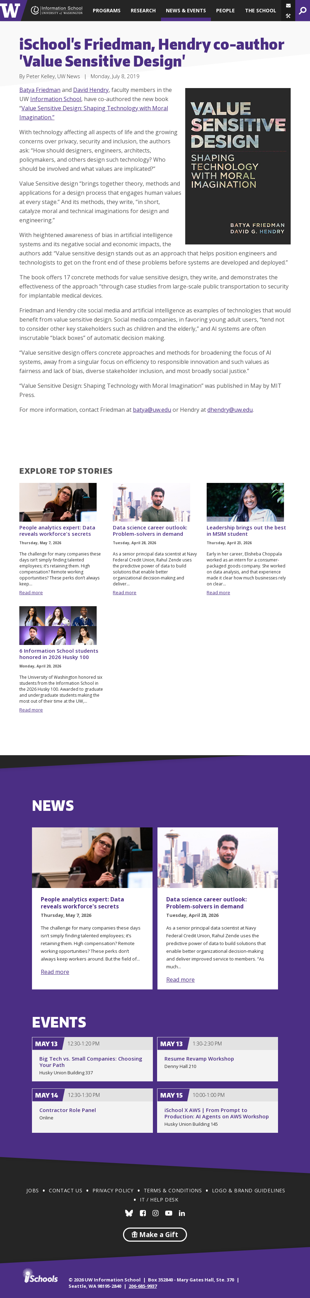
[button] (288, 16)
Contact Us (65, 1190)
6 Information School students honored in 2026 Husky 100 (58, 653)
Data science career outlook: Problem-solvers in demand (150, 530)
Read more (31, 592)
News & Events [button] (186, 10)
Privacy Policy (113, 1190)
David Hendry (91, 90)
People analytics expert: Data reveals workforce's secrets (57, 530)
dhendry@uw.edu (230, 410)
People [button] (225, 10)
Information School (55, 99)
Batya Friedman (39, 90)
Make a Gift (155, 1234)
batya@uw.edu (152, 410)
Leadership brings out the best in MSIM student (246, 530)
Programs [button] (107, 10)
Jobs (32, 1190)
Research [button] (143, 10)
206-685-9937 (143, 1286)
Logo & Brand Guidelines (248, 1190)
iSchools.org (40, 1275)
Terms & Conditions (173, 1190)
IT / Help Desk (159, 1199)
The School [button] (260, 10)
